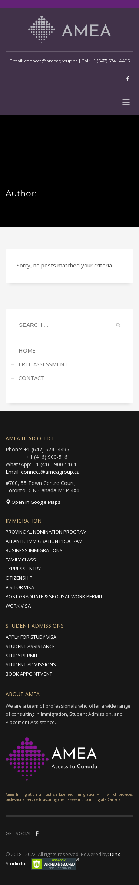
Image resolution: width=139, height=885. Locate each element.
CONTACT (31, 378)
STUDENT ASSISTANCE (30, 646)
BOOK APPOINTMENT (29, 673)
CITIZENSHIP (19, 578)
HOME (27, 350)
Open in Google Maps (33, 502)
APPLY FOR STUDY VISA (31, 637)
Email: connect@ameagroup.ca (43, 471)
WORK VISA (18, 605)
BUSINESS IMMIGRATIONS (34, 550)
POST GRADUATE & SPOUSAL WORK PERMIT (54, 596)
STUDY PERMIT (22, 655)
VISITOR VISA (20, 587)
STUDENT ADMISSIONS (31, 664)
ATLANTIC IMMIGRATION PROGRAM (44, 541)
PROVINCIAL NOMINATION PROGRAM (46, 531)
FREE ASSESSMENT (43, 364)
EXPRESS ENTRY (23, 568)
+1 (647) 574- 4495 (111, 61)
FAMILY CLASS (21, 559)
